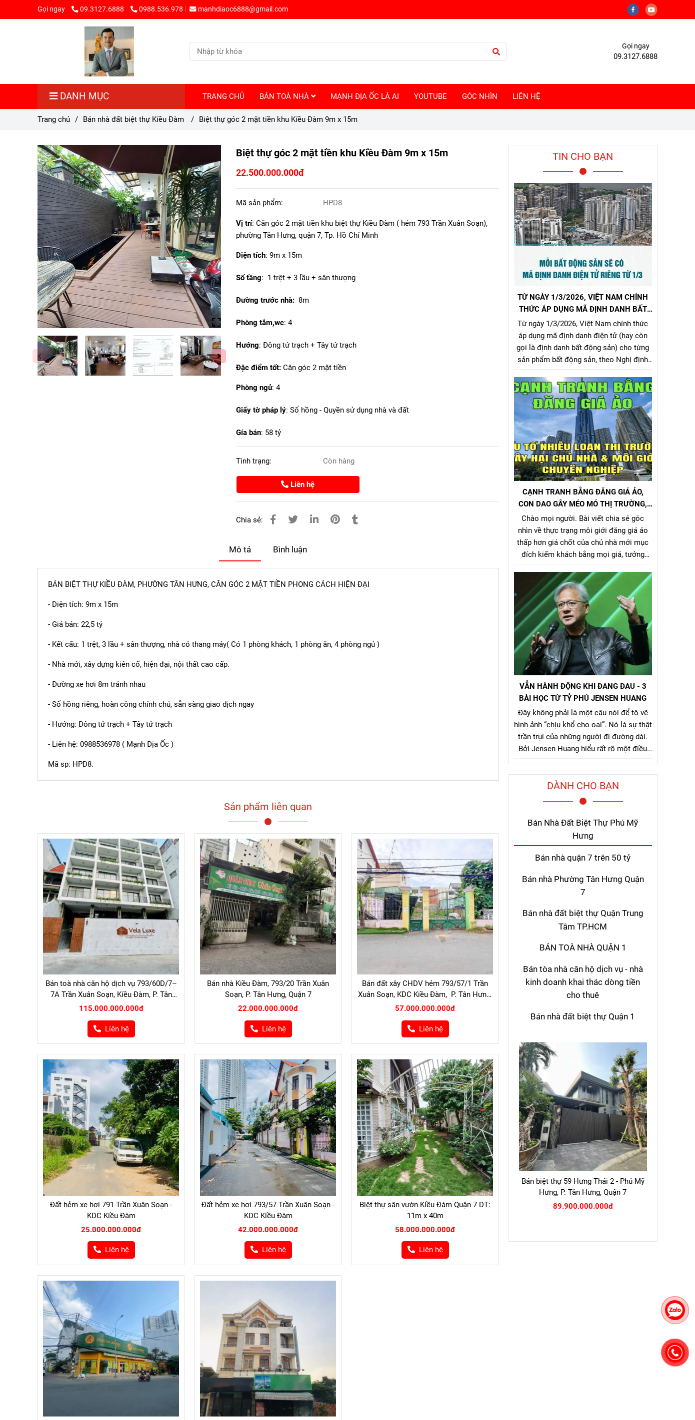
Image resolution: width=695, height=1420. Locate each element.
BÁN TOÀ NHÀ (288, 96)
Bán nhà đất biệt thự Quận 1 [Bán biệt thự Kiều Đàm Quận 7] (582, 1016)
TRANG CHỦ (223, 96)
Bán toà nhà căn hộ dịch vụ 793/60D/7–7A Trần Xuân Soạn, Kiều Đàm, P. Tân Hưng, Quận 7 (111, 989)
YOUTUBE (430, 96)
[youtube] (654, 9)
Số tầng (249, 277)
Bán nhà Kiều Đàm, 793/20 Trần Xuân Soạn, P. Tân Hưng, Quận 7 (268, 989)
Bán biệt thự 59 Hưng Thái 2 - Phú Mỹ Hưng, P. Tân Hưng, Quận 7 (583, 1187)
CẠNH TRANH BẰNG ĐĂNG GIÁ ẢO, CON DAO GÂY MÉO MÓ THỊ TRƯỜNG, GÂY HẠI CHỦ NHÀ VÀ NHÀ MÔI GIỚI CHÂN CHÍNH (582, 498)
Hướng (247, 345)
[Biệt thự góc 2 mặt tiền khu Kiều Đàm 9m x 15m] (109, 51)
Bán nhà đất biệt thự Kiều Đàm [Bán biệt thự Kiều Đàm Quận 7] (134, 119)
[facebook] (636, 9)
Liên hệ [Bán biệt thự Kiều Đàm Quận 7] (297, 484)
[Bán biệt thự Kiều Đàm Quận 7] (129, 236)
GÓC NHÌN (480, 96)
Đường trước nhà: (267, 300)
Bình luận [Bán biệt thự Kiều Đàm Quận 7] (290, 549)
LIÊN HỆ (526, 96)
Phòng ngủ (254, 387)
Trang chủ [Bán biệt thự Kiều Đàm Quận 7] (54, 119)
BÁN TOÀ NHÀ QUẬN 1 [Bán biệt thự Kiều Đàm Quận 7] (583, 947)
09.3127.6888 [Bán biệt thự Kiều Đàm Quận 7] (99, 9)
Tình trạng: (255, 461)
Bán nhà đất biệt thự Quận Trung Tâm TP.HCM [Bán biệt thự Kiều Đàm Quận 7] (583, 920)
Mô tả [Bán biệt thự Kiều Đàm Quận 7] (240, 549)
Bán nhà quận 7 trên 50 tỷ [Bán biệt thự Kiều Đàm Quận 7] (582, 858)
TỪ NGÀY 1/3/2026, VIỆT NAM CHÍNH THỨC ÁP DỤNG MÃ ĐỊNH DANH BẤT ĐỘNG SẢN (583, 304)
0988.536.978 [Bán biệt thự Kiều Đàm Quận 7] (156, 9)
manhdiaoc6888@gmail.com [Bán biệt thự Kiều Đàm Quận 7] (239, 9)
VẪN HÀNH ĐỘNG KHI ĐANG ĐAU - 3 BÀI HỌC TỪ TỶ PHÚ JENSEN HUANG (582, 692)
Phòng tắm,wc (260, 322)
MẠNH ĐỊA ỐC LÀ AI (364, 96)
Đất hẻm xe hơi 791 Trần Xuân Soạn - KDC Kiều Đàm (111, 1210)
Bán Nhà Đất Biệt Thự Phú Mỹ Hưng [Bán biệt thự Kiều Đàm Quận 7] (583, 829)
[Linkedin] (314, 519)
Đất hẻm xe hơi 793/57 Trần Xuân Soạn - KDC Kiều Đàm (268, 1210)
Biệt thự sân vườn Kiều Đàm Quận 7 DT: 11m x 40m (425, 1210)
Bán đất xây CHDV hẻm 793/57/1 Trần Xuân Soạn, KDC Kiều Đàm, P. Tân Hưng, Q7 (425, 989)
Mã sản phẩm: (260, 202)
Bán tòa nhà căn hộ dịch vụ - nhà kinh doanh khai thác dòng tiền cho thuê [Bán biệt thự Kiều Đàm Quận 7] (583, 982)
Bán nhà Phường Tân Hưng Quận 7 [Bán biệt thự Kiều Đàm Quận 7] (583, 886)
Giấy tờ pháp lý (261, 410)
